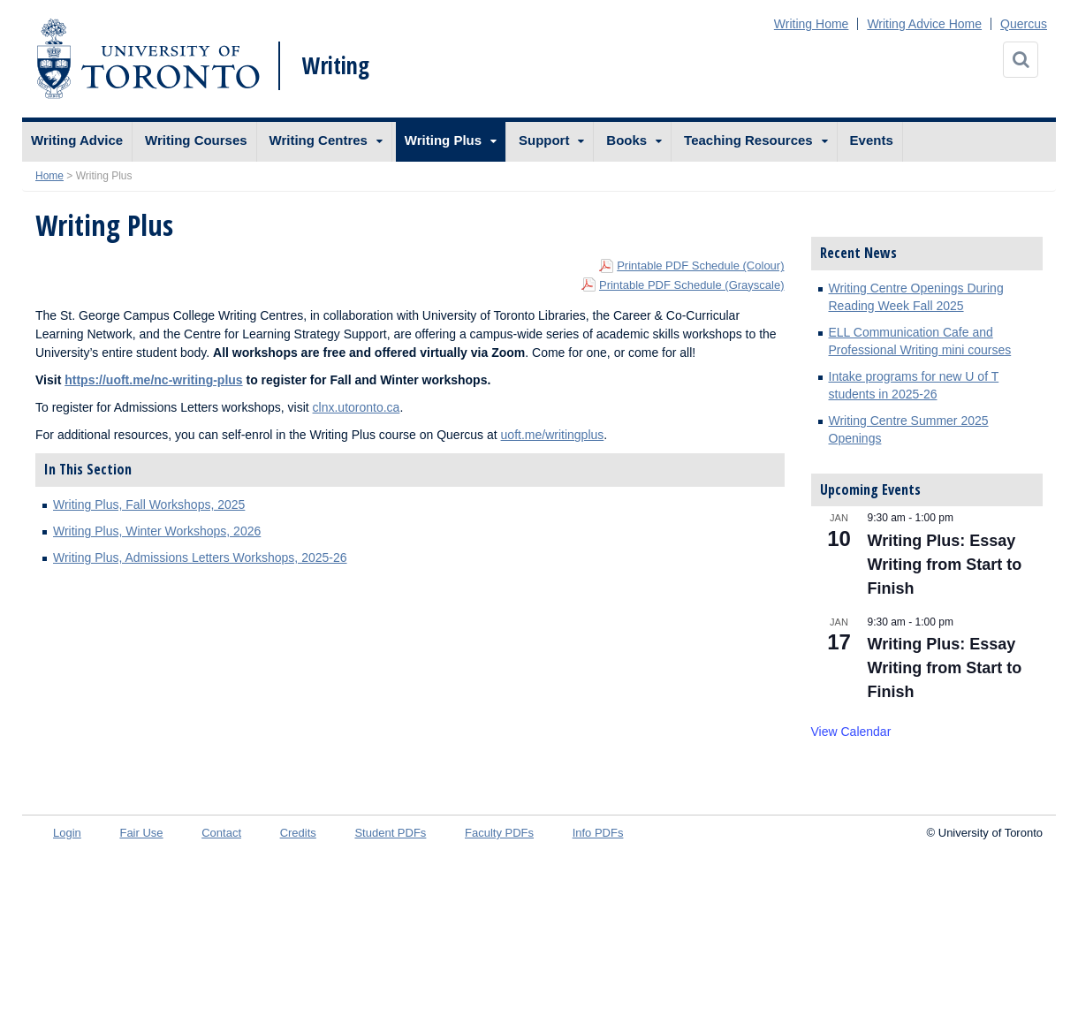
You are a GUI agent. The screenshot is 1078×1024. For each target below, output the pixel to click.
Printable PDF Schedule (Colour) (700, 265)
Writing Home (811, 24)
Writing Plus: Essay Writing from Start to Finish (945, 564)
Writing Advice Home (924, 24)
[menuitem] (77, 142)
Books (626, 140)
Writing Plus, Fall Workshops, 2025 (149, 504)
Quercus (1023, 24)
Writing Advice (77, 140)
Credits (298, 832)
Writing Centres (319, 140)
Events (871, 140)
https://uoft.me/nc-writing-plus (153, 380)
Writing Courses (196, 140)
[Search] (1020, 60)
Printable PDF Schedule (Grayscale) (692, 285)
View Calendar (851, 731)
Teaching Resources (748, 140)
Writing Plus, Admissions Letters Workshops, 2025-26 (200, 557)
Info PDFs (598, 832)
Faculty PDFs (499, 832)
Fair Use (141, 832)
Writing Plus (443, 140)
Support (544, 140)
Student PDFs (390, 832)
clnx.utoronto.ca (356, 407)
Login (67, 832)
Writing (335, 65)
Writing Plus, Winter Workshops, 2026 (157, 531)
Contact (221, 832)
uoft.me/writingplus (552, 435)
